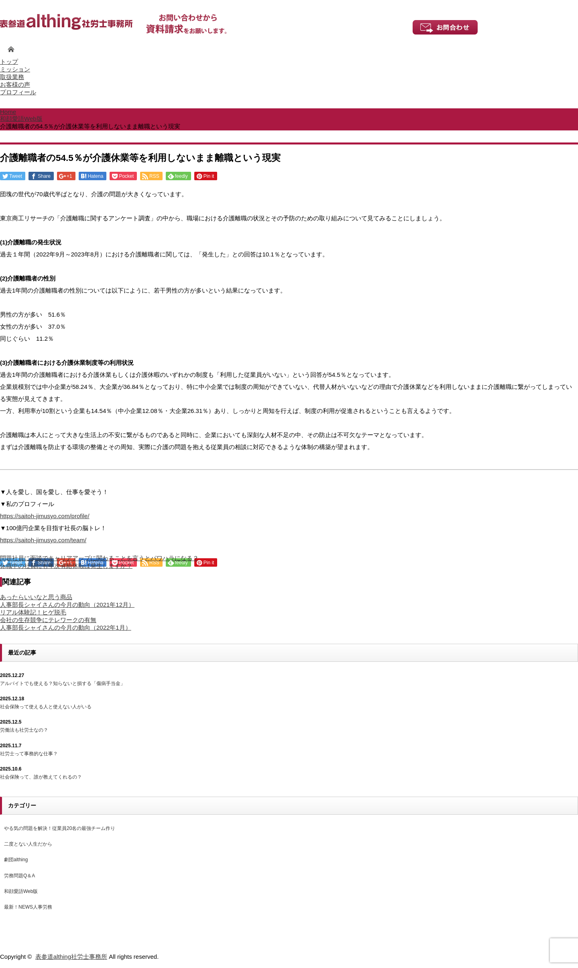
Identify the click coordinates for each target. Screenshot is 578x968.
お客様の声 (15, 84)
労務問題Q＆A (19, 876)
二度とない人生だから (28, 844)
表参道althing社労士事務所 (71, 956)
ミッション (15, 69)
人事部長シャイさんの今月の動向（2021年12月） (67, 604)
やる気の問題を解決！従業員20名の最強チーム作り (59, 828)
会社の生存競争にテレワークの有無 (48, 619)
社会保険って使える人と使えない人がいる (46, 707)
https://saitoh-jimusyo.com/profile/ (45, 515)
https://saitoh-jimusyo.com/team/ (43, 540)
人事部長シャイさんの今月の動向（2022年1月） (65, 627)
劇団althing (16, 859)
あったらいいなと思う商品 (36, 597)
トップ (9, 61)
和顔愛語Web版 (21, 891)
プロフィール (18, 92)
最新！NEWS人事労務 (28, 907)
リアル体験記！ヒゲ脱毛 (33, 612)
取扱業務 (12, 76)
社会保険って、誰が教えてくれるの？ (41, 777)
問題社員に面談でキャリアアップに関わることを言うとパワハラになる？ (99, 558)
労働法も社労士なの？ (24, 730)
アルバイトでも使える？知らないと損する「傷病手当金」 (62, 683)
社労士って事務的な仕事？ (29, 754)
